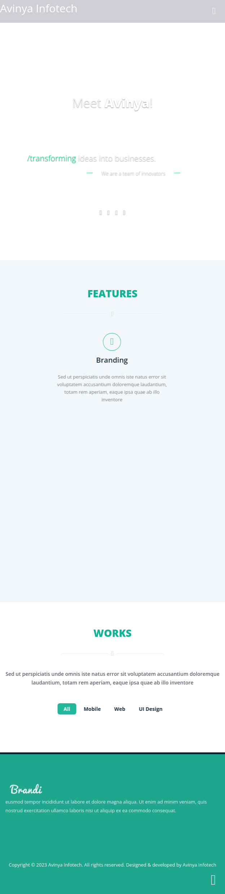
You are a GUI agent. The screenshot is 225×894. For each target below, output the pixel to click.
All (67, 708)
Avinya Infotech (65, 864)
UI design (151, 708)
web (120, 708)
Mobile (93, 708)
